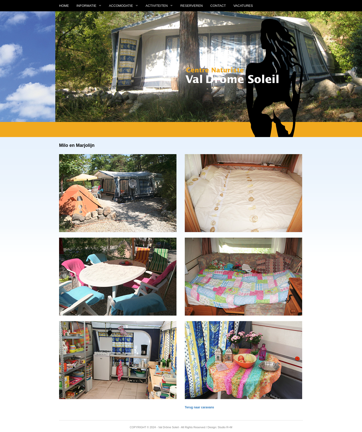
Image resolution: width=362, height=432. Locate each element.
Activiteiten (157, 6)
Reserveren (191, 6)
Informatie (86, 6)
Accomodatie (121, 6)
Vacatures (243, 6)
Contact (218, 6)
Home (64, 6)
